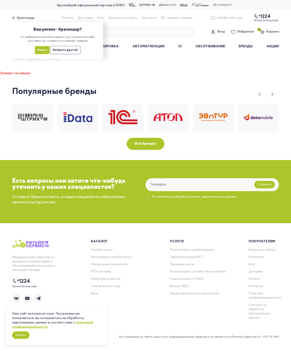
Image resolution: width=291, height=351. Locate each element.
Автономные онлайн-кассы (111, 257)
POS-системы (101, 271)
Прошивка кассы (182, 264)
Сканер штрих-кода (105, 286)
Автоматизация (148, 46)
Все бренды (145, 144)
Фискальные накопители (109, 264)
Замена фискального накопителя (194, 293)
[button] (259, 94)
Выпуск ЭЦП (179, 286)
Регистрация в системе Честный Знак (198, 271)
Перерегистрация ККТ (186, 257)
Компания (256, 257)
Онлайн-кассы (101, 249)
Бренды (246, 46)
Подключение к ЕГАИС (187, 279)
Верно (42, 50)
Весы (94, 293)
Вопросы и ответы (123, 18)
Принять (20, 335)
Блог (100, 18)
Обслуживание (210, 46)
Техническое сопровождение (192, 249)
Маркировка (107, 46)
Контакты (149, 18)
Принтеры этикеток (106, 279)
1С (180, 46)
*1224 (21, 281)
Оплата (68, 18)
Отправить (264, 184)
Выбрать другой (65, 50)
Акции (273, 46)
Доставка (85, 18)
